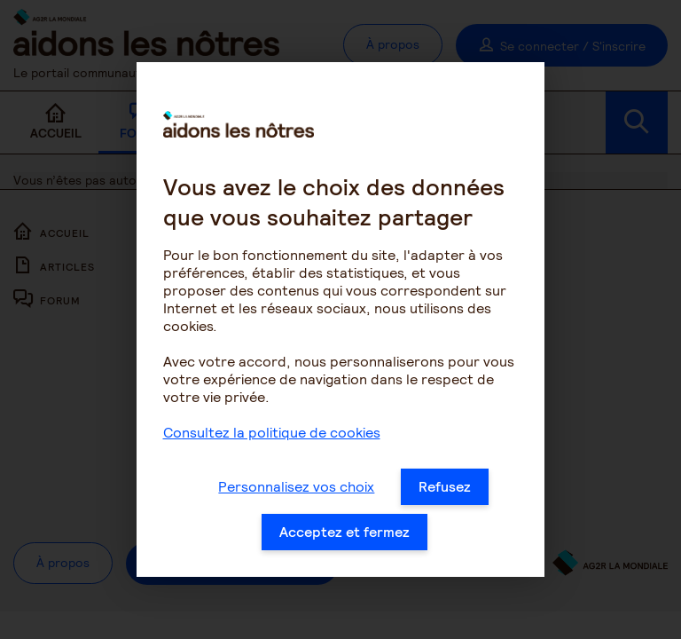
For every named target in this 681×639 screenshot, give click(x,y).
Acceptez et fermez (344, 537)
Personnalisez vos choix (296, 492)
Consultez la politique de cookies (271, 438)
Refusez (445, 492)
